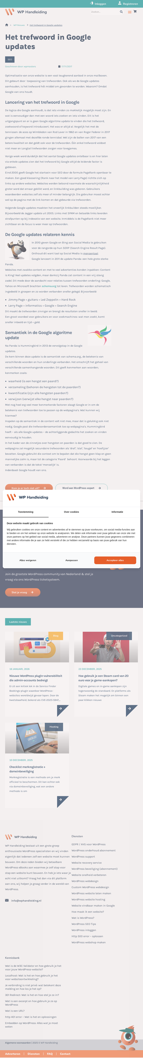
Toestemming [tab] (25, 512)
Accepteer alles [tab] (115, 560)
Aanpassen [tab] (71, 560)
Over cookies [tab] (71, 512)
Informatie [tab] (117, 512)
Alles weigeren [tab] (27, 560)
